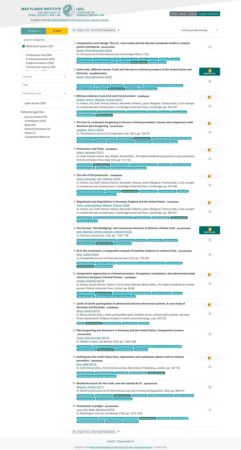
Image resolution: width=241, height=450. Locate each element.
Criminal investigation (136, 112)
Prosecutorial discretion (180, 138)
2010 (111, 409)
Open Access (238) (35, 103)
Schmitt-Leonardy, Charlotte (109, 231)
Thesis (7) (30, 133)
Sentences (175, 59)
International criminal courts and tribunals (114, 399)
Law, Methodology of (102, 59)
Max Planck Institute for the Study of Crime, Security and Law (78, 19)
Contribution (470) (35, 121)
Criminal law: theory (167, 191)
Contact (192, 13)
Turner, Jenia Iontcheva (89, 205)
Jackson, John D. (85, 99)
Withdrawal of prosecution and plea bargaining (96, 62)
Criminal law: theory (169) (40, 67)
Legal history (117, 86)
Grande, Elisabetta (87, 281)
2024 (108, 50)
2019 (101, 281)
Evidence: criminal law (148, 59)
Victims (81, 323)
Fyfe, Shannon (105, 179)
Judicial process (170, 240)
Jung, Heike (83, 364)
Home (174, 13)
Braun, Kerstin (84, 311)
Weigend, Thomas (105, 99)
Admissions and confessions (165, 142)
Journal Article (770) (36, 117)
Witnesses (164, 59)
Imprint (111, 441)
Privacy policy (124, 441)
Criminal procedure (129, 59)
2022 (108, 77)
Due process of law (174, 263)
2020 (117, 179)
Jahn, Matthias (84, 231)
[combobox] (42, 77)
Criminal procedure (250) (40, 59)
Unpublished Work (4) (37, 137)
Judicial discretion (85, 142)
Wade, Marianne (98, 409)
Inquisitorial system (157, 62)
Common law (123, 62)
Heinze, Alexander (86, 152)
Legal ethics (183, 191)
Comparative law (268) (39, 55)
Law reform (140, 240)
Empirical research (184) (40, 63)
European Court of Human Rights (111, 112)
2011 (100, 387)
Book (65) (30, 125)
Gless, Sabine (84, 254)
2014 (93, 364)
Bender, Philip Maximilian (90, 50)
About (183, 13)
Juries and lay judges (133, 86)
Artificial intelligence (86, 263)
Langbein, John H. (86, 130)
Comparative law (84, 59)
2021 (100, 152)
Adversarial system (139, 62)
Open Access (209, 72)
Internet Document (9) (37, 129)
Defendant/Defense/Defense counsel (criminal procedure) (141, 263)
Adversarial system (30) (39, 46)
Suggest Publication (209, 13)
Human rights (164, 112)
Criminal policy (141, 350)
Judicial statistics (155, 240)
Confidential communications (160, 396)
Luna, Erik (82, 409)
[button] (57, 31)
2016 (105, 338)
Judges (116, 59)
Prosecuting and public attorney (120, 142)
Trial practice (164, 165)
